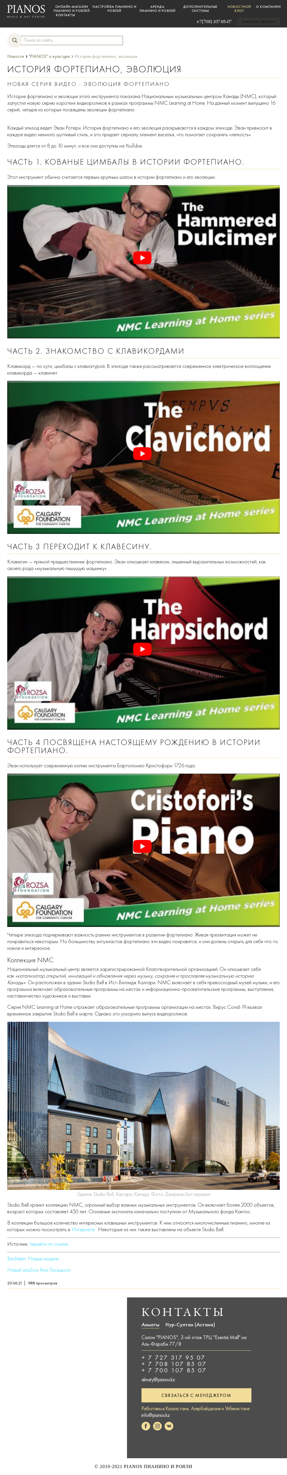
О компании (268, 7)
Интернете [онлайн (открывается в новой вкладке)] (83, 1229)
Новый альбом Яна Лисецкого (39, 1270)
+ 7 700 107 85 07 (174, 1370)
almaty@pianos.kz (158, 1379)
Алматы (150, 1324)
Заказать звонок (258, 21)
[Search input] (69, 40)
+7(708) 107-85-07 (205, 21)
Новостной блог (239, 9)
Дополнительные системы (200, 9)
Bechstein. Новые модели (33, 1258)
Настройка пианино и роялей (115, 9)
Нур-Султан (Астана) (190, 1324)
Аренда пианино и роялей (157, 9)
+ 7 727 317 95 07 (173, 1357)
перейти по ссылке (49, 1244)
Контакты (65, 15)
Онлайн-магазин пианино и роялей (72, 9)
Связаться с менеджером (196, 1395)
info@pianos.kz (155, 1415)
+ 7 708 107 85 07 (174, 1364)
